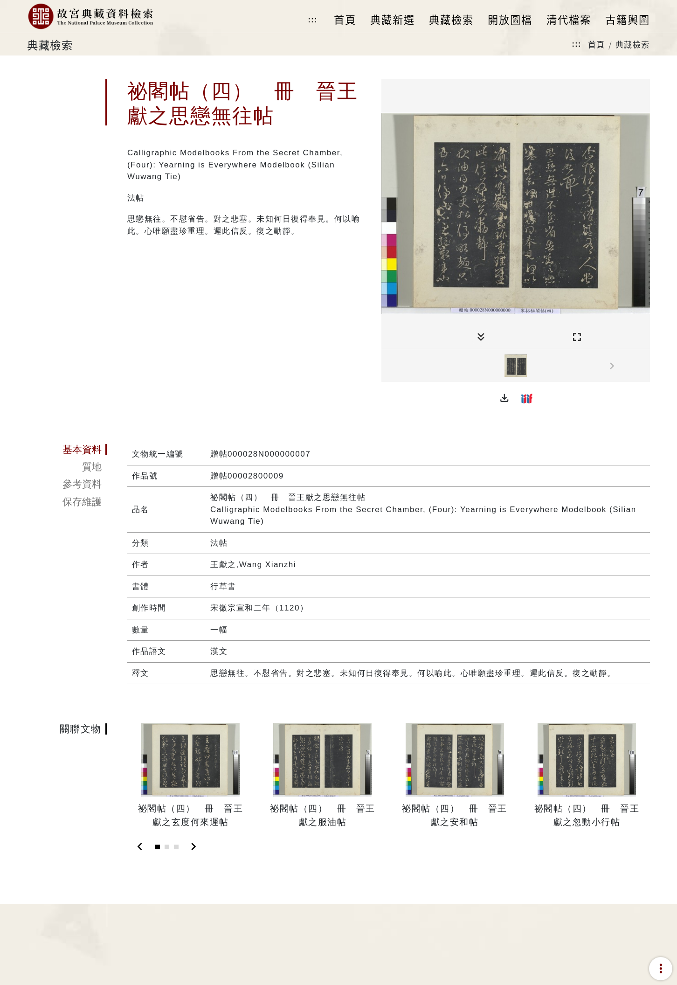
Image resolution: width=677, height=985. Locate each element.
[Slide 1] (157, 847)
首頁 (596, 44)
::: (312, 20)
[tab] (67, 449)
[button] (504, 398)
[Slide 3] (176, 847)
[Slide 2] (167, 847)
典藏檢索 (632, 44)
